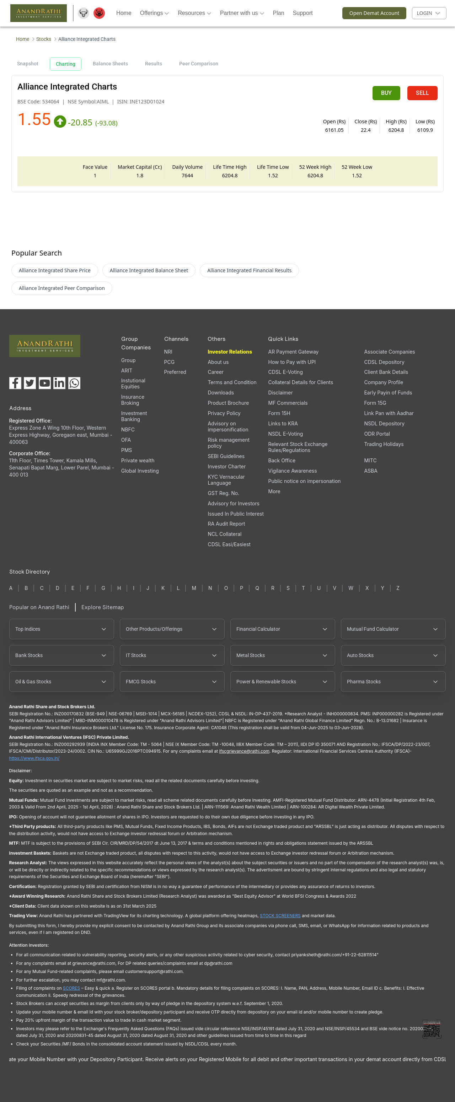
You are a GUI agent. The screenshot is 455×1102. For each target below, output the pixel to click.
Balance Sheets (110, 63)
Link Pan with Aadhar (388, 413)
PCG (169, 362)
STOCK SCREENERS (280, 915)
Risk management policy (229, 443)
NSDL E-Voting (285, 434)
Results (153, 63)
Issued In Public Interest (236, 514)
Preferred (175, 372)
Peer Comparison (198, 63)
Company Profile (383, 382)
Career (216, 372)
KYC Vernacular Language (226, 480)
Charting (65, 64)
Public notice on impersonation (304, 481)
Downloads (221, 392)
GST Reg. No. (223, 493)
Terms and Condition (232, 382)
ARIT (126, 370)
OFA (126, 440)
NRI (168, 352)
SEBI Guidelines (226, 456)
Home (22, 39)
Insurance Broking (132, 400)
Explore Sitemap (102, 607)
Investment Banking (134, 416)
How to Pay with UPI (292, 362)
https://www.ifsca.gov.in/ (34, 758)
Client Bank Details (386, 372)
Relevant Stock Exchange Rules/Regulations (297, 447)
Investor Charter (227, 466)
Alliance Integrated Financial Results (249, 270)
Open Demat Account (371, 13)
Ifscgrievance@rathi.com (244, 751)
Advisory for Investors (233, 503)
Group (128, 360)
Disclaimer (280, 392)
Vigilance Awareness (292, 471)
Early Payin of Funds (388, 392)
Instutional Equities (133, 383)
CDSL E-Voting (285, 372)
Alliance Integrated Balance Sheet (149, 270)
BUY (386, 93)
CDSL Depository (384, 362)
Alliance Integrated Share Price (55, 270)
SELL (422, 93)
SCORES (71, 988)
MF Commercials (287, 403)
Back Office (281, 460)
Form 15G (375, 403)
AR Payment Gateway (293, 352)
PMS (126, 450)
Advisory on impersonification (228, 426)
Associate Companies (389, 352)
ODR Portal (377, 434)
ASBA (370, 471)
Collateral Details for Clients (300, 382)
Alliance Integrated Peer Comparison (62, 288)
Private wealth (138, 460)
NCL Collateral (224, 534)
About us (218, 362)
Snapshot (27, 63)
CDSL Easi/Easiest (229, 544)
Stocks (43, 39)
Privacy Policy (224, 413)
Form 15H (279, 413)
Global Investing (140, 471)
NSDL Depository (384, 423)
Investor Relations (230, 352)
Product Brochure (228, 403)
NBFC (128, 429)
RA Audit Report (226, 524)
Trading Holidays (383, 444)
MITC (370, 460)
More (274, 491)
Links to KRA (283, 423)
